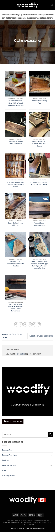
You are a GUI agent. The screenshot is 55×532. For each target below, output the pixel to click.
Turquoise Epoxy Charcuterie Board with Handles (15, 263)
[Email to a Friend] (30, 324)
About (24, 524)
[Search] (52, 5)
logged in (21, 354)
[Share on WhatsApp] (16, 324)
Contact (31, 524)
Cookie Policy (26, 522)
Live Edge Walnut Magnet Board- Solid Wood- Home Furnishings (15, 307)
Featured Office (9, 465)
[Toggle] (51, 450)
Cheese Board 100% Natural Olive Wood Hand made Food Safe (16, 103)
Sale (4, 470)
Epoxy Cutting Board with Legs (15, 224)
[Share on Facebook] (21, 324)
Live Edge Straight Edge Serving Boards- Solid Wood (15, 184)
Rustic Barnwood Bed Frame (41, 336)
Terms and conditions (11, 522)
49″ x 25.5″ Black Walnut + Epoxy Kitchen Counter (39, 183)
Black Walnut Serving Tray (39, 102)
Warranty (10, 521)
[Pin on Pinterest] (34, 324)
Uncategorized (8, 475)
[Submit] (50, 434)
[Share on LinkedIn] (39, 324)
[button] (3, 5)
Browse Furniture (9, 455)
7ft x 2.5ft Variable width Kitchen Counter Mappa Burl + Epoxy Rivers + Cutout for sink (39, 264)
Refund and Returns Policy (38, 521)
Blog (50, 522)
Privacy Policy (20, 521)
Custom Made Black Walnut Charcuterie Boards (39, 143)
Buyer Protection (39, 522)
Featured (27, 37)
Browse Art (7, 450)
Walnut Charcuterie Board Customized (16, 142)
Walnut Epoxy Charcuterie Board (39, 224)
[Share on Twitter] (25, 324)
